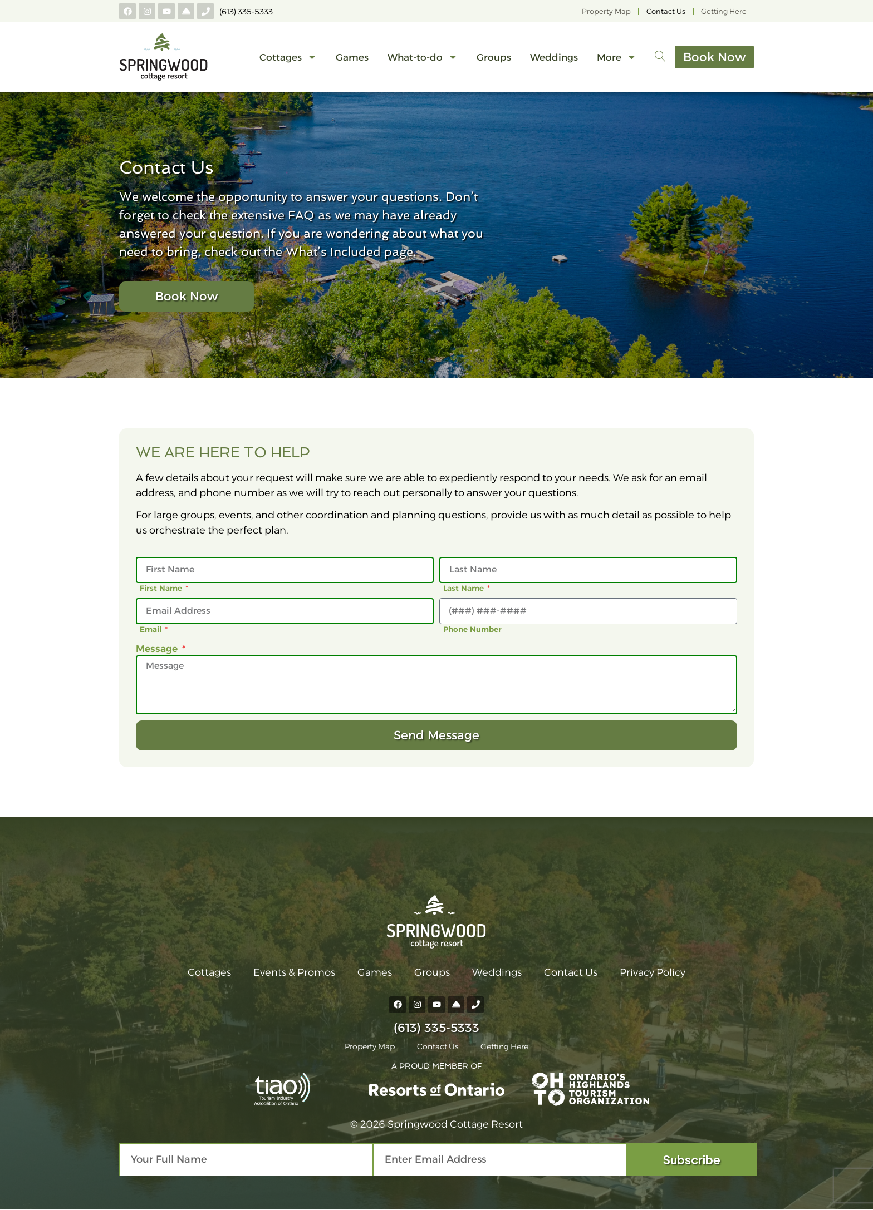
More (616, 57)
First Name (162, 588)
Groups (494, 57)
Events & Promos (294, 972)
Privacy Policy (652, 972)
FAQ (301, 215)
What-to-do (423, 57)
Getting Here (724, 11)
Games (352, 57)
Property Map (606, 11)
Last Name (464, 588)
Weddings (554, 57)
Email (152, 629)
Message (158, 648)
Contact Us (665, 11)
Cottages (288, 57)
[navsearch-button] (660, 57)
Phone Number (472, 629)
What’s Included (333, 251)
